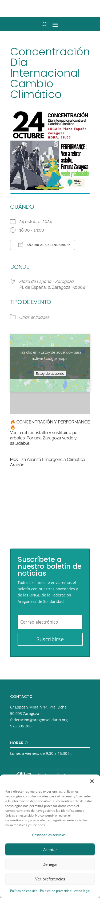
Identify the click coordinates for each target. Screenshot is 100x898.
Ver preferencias (50, 878)
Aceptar (50, 849)
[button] (92, 781)
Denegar (50, 864)
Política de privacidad (55, 890)
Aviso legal (82, 890)
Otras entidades (34, 317)
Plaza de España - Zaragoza (46, 281)
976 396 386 (20, 725)
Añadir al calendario (42, 244)
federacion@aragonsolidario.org (39, 719)
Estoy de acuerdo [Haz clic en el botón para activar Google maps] (50, 373)
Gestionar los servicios (49, 835)
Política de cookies (23, 890)
